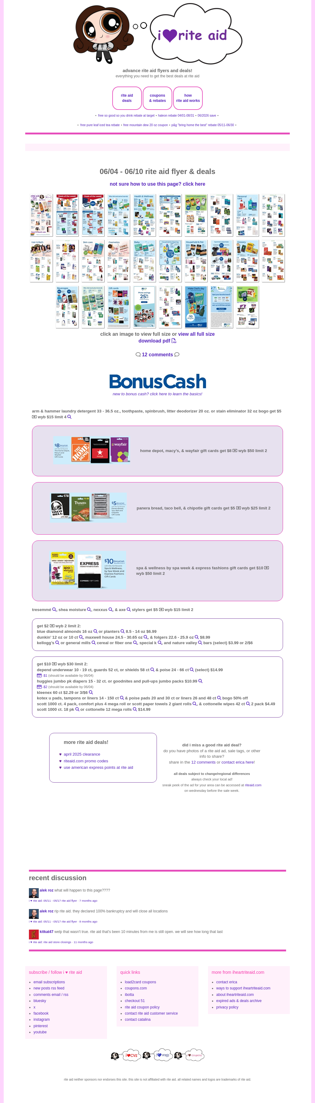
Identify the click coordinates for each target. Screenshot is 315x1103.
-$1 (42, 675)
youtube (40, 1032)
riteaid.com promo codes (86, 761)
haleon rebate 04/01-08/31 (176, 115)
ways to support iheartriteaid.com (243, 988)
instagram (42, 1019)
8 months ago (88, 921)
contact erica (226, 982)
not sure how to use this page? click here (157, 184)
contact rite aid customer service (151, 1013)
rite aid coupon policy (142, 1007)
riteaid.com (253, 785)
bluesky (40, 1001)
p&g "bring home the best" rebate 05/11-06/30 (202, 125)
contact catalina (137, 1019)
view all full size (196, 334)
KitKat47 (47, 932)
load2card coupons (140, 982)
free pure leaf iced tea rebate (100, 125)
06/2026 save (207, 115)
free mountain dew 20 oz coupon (145, 125)
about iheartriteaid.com (235, 995)
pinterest (41, 1026)
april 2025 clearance (82, 754)
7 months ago (88, 900)
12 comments (157, 354)
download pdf (157, 340)
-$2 (42, 687)
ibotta (129, 995)
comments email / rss (51, 995)
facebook (41, 1013)
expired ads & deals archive (238, 1001)
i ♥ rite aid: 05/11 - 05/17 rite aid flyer (53, 900)
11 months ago (83, 942)
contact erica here (237, 762)
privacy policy (227, 1007)
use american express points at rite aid (98, 767)
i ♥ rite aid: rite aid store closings (50, 942)
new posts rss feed (49, 988)
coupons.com (136, 988)
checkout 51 (135, 1001)
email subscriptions (49, 982)
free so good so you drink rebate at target (126, 115)
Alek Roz (47, 890)
